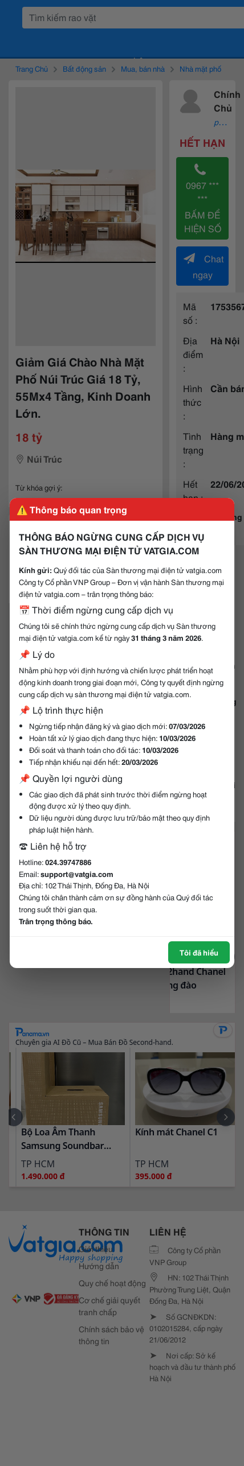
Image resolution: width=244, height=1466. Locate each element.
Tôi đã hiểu (199, 952)
